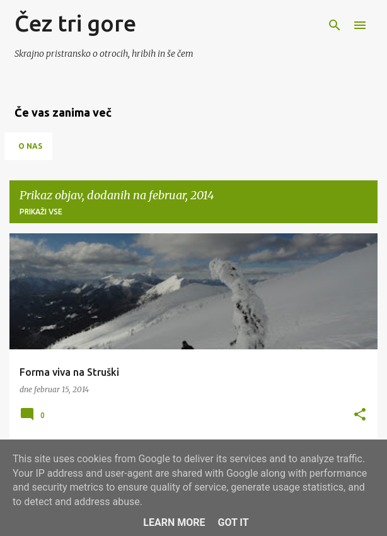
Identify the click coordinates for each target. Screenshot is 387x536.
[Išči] (334, 25)
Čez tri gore (75, 23)
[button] (359, 415)
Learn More (174, 522)
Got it (232, 522)
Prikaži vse (41, 211)
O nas (30, 146)
